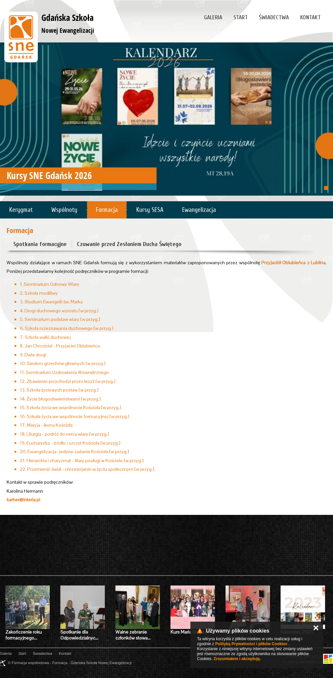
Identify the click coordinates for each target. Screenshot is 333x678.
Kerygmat (21, 210)
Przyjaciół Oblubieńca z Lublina (293, 263)
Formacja (107, 210)
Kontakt (310, 17)
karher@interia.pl (23, 500)
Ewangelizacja (199, 210)
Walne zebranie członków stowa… (133, 635)
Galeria (213, 17)
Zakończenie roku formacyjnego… (23, 635)
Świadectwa (274, 17)
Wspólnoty (64, 210)
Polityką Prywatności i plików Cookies (251, 644)
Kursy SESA (150, 210)
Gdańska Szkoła (67, 23)
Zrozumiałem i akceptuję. (237, 658)
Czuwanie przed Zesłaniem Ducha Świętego (129, 244)
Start (240, 17)
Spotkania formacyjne (40, 244)
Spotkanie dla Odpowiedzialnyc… (79, 635)
